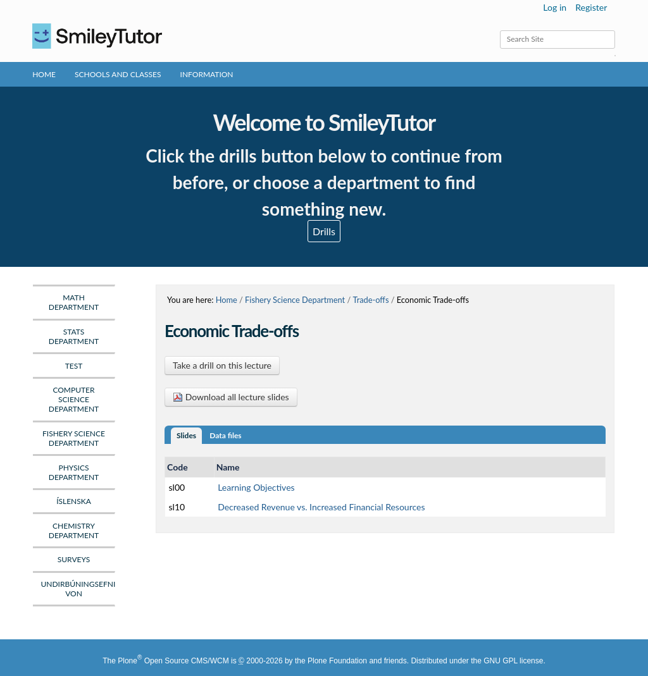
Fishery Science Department (295, 300)
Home (44, 74)
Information (207, 74)
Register (591, 7)
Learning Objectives (256, 487)
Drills (324, 231)
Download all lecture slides (231, 396)
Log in (554, 7)
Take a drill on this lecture (222, 365)
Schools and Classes (118, 74)
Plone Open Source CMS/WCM (173, 660)
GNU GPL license (513, 660)
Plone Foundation (337, 660)
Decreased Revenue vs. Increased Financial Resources (321, 506)
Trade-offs (371, 300)
